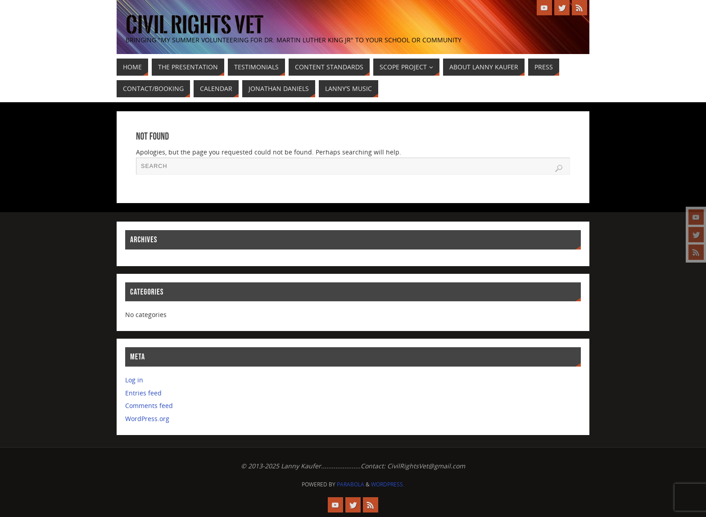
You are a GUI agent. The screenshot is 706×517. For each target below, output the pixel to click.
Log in (134, 380)
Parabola (350, 484)
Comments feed (149, 405)
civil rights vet (194, 25)
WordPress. (387, 484)
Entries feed (143, 393)
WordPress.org (147, 418)
